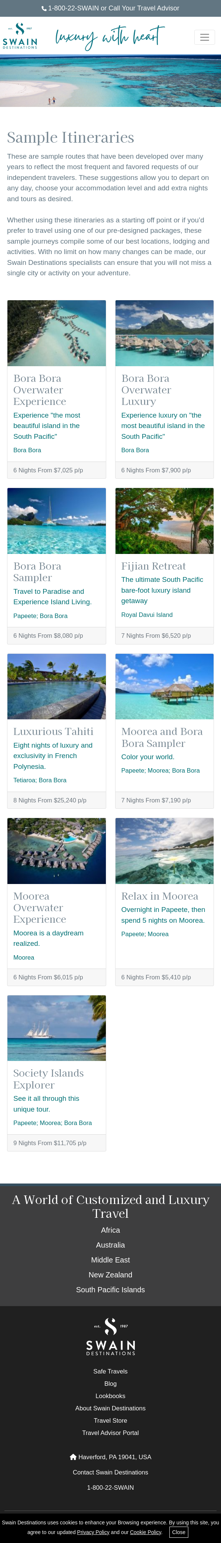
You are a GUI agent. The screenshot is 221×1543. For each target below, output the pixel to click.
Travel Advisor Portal (110, 1432)
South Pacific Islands (110, 1290)
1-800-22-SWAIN (70, 8)
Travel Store (110, 1420)
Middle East (110, 1260)
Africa (110, 1230)
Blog (110, 1383)
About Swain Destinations (110, 1408)
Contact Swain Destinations (110, 1472)
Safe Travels (110, 1371)
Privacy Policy (93, 1532)
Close (179, 1532)
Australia (110, 1245)
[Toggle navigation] (204, 37)
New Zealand (111, 1275)
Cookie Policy (145, 1532)
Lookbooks (110, 1396)
